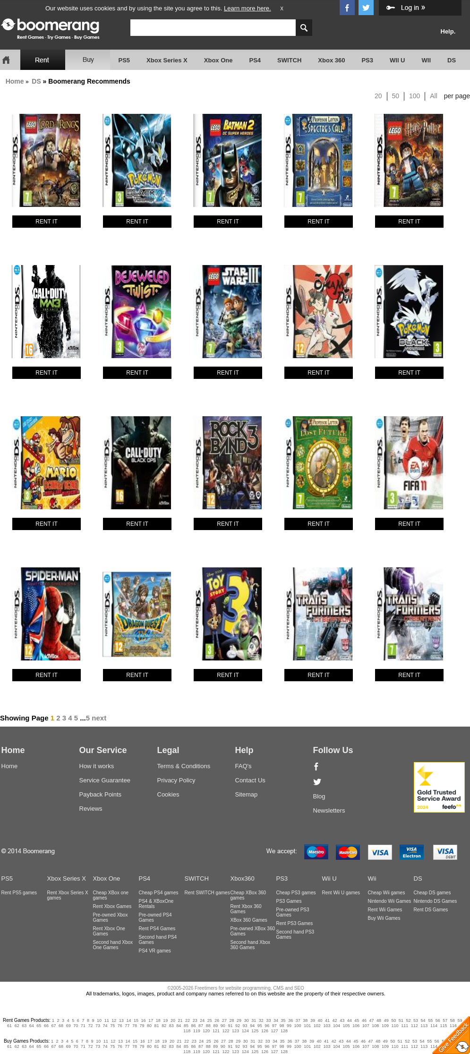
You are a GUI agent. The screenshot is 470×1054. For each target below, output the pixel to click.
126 (264, 1030)
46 (364, 1020)
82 (164, 1025)
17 (150, 1020)
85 (186, 1025)
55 (430, 1020)
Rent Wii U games (341, 892)
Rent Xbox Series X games (67, 895)
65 (38, 1025)
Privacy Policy (176, 780)
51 (401, 1020)
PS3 (367, 60)
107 (365, 1025)
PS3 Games (289, 901)
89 (215, 1025)
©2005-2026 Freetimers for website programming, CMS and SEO (235, 988)
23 (195, 1020)
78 (134, 1025)
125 (254, 1030)
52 (408, 1020)
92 (237, 1025)
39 (312, 1020)
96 (267, 1025)
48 (378, 1020)
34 (275, 1020)
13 (121, 1020)
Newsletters (329, 810)
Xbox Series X (167, 60)
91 (230, 1025)
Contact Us (250, 780)
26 (216, 1020)
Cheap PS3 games (296, 892)
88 (208, 1025)
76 (120, 1025)
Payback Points (100, 794)
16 (143, 1020)
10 (99, 1020)
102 (317, 1025)
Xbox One (218, 60)
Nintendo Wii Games (389, 901)
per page (457, 96)
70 (75, 1025)
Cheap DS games (432, 892)
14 (128, 1020)
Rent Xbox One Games (109, 931)
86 (193, 1025)
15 (136, 1020)
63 (24, 1025)
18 (158, 1020)
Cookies (168, 794)
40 (319, 1020)
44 (349, 1020)
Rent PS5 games (19, 892)
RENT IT (46, 221)
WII (426, 60)
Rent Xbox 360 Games (246, 909)
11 (106, 1020)
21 (180, 1020)
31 (253, 1020)
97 (274, 1025)
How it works (96, 766)
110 (395, 1025)
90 (223, 1025)
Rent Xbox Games (112, 906)
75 (112, 1025)
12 (113, 1020)
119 (196, 1030)
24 (202, 1020)
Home (15, 81)
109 (385, 1025)
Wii (372, 878)
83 (171, 1025)
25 (209, 1020)
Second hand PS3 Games (295, 934)
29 (239, 1020)
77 (127, 1025)
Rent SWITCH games (207, 892)
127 (274, 1030)
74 (105, 1025)
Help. (448, 31)
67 (53, 1025)
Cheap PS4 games (159, 892)
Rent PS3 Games (294, 923)
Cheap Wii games (386, 892)
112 (414, 1025)
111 (404, 1025)
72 (90, 1025)
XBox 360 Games (249, 920)
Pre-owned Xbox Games (110, 917)
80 (149, 1025)
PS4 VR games (155, 950)
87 (200, 1025)
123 (235, 1030)
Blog (319, 796)
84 (178, 1025)
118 (186, 1030)
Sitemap (246, 794)
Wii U (329, 878)
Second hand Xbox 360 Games (251, 945)
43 (342, 1020)
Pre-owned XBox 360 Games (253, 931)
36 (290, 1020)
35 (283, 1020)
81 (156, 1025)
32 (261, 1020)
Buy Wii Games (384, 918)
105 (346, 1025)
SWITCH (289, 60)
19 (165, 1020)
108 (375, 1025)
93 (245, 1025)
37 (298, 1020)
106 (355, 1025)
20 (378, 96)
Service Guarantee (104, 780)
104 (336, 1025)
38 (305, 1020)
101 (307, 1025)
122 (226, 1030)
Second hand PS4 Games (158, 939)
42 (335, 1020)
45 (356, 1020)
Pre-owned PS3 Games (292, 912)
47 (371, 1020)
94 (252, 1025)
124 (245, 1030)
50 (396, 96)
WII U (397, 60)
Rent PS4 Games (157, 928)
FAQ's (243, 766)
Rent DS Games (431, 909)
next (99, 718)
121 (216, 1030)
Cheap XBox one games (111, 895)
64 (31, 1025)
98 (281, 1025)
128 (284, 1030)
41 (327, 1020)
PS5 (124, 60)
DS (451, 60)
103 (326, 1025)
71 (83, 1025)
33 (268, 1020)
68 (61, 1025)
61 (9, 1025)
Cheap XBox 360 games (248, 895)
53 (415, 1020)
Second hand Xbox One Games (113, 945)
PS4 (255, 60)
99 (289, 1025)
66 (46, 1025)
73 (97, 1025)
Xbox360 (243, 878)
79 (141, 1025)
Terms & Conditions (184, 766)
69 (68, 1025)
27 (224, 1020)
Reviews (91, 808)
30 (246, 1020)
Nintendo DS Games (435, 901)
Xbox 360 (331, 60)
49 (386, 1020)
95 (259, 1025)
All (433, 96)
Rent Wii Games (385, 909)
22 (187, 1020)
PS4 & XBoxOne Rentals (156, 904)
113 (423, 1025)
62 (17, 1025)
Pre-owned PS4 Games (155, 917)
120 (206, 1030)
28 (232, 1020)
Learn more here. (247, 8)
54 (423, 1020)
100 (414, 96)
